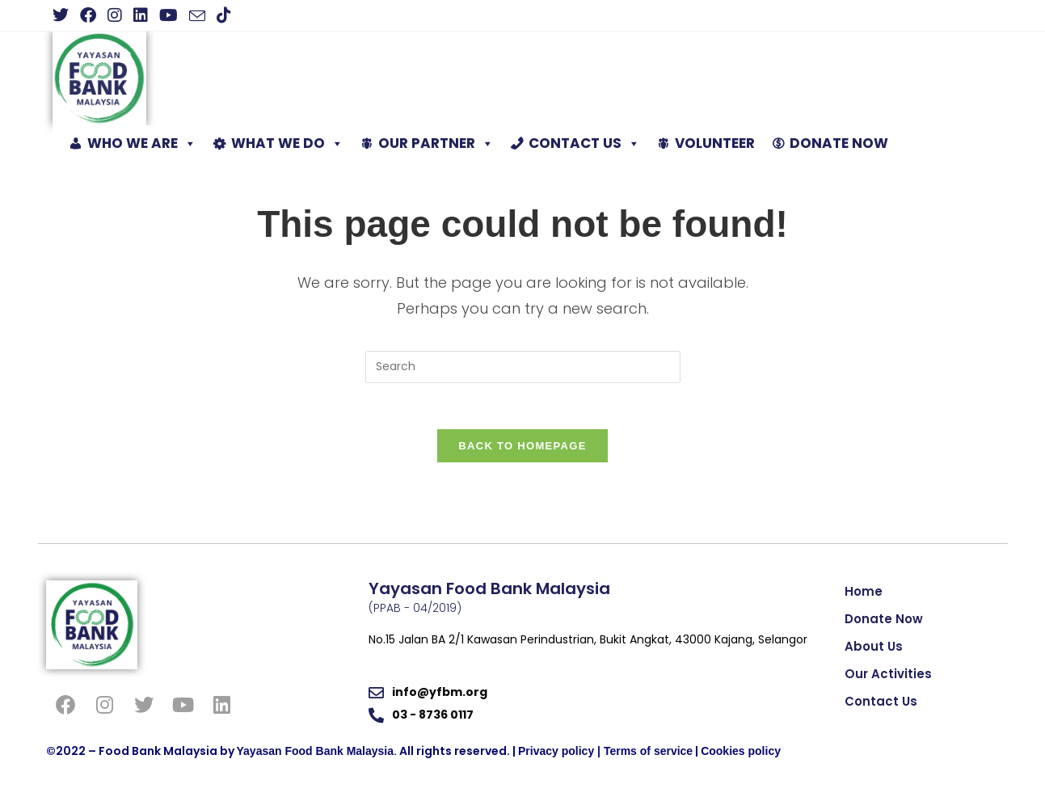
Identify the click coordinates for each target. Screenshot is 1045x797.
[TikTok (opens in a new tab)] (224, 15)
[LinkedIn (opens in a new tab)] (141, 15)
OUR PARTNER (436, 143)
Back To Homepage (522, 448)
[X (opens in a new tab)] (63, 15)
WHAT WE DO (287, 143)
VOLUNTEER (715, 143)
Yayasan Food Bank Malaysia (315, 754)
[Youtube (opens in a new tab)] (168, 15)
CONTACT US (584, 143)
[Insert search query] (523, 367)
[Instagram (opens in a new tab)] (115, 15)
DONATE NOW (839, 143)
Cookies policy (741, 754)
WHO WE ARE (141, 143)
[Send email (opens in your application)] (197, 16)
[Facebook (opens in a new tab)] (88, 15)
